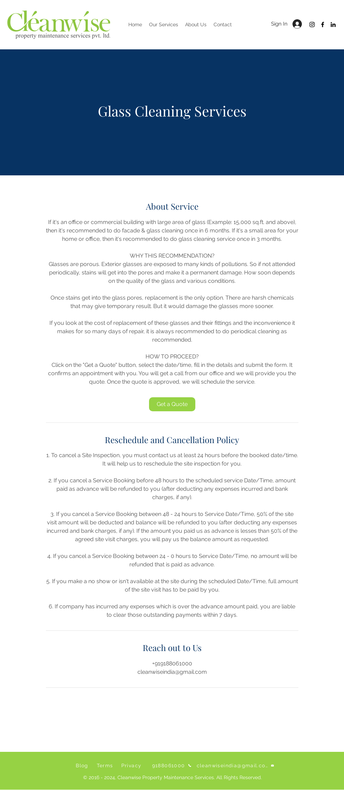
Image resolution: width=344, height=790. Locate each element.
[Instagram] (312, 24)
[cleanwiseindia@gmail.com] (235, 765)
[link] (172, 404)
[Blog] (83, 765)
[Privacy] (132, 765)
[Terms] (105, 765)
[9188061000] (172, 765)
